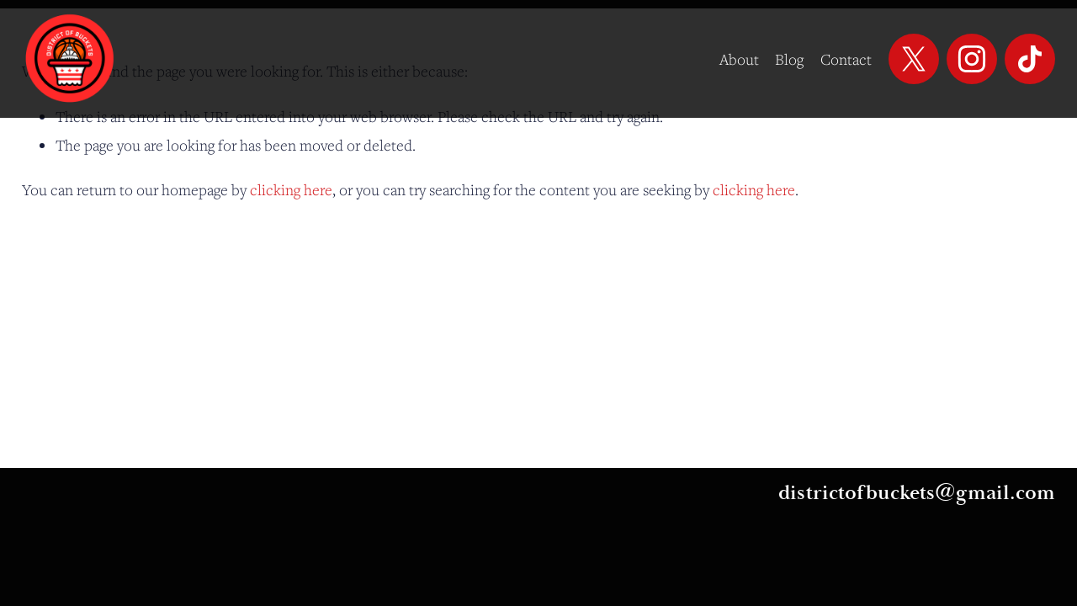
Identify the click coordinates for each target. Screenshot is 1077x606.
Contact (846, 59)
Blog (789, 59)
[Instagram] (972, 59)
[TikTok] (1030, 59)
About (739, 59)
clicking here (291, 189)
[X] (914, 59)
